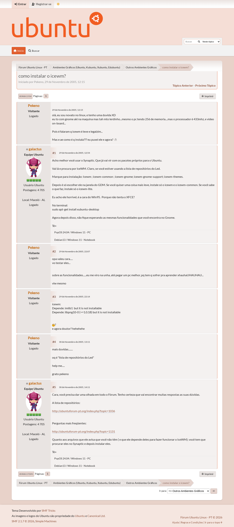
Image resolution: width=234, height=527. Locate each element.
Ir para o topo (26, 474)
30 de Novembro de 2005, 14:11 (74, 387)
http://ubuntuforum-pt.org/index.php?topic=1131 (83, 431)
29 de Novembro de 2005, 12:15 (67, 110)
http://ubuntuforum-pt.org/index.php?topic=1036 (83, 411)
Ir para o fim (25, 96)
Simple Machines (45, 521)
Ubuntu (80, 516)
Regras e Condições (192, 522)
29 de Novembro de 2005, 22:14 (74, 296)
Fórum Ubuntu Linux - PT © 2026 (201, 517)
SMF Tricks (48, 510)
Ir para (162, 490)
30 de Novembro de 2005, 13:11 (74, 342)
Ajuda (175, 522)
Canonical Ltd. (96, 516)
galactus (35, 149)
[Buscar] (199, 41)
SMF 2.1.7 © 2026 (23, 521)
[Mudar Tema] (58, 4)
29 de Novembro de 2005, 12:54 (74, 153)
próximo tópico (205, 85)
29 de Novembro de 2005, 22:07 (74, 251)
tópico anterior (183, 85)
